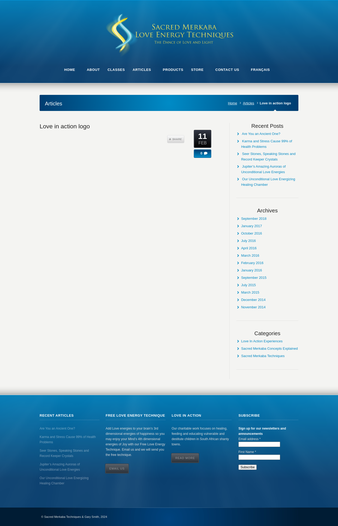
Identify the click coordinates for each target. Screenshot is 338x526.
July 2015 (248, 285)
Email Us (117, 468)
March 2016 (250, 255)
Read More (185, 458)
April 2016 (249, 248)
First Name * (247, 452)
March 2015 (250, 292)
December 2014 (253, 300)
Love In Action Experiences (262, 341)
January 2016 (251, 270)
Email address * (249, 439)
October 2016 (251, 233)
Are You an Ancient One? (261, 134)
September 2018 (253, 219)
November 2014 (253, 307)
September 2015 (253, 278)
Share (175, 139)
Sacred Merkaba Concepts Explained (269, 348)
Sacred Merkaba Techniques (263, 356)
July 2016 (248, 241)
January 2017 (251, 226)
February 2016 (252, 263)
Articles (248, 103)
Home (232, 103)
